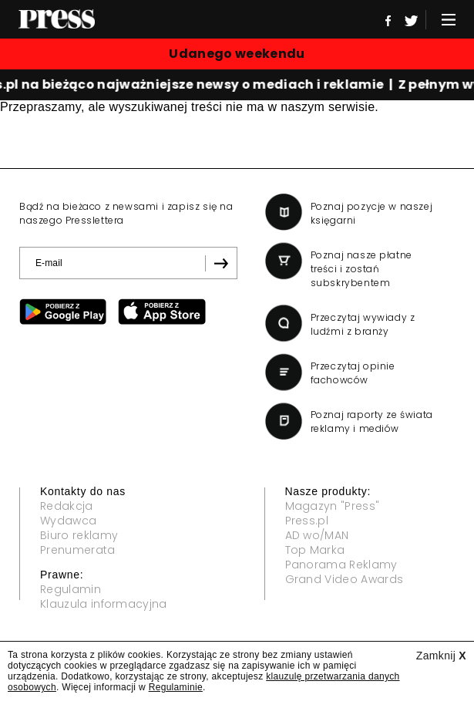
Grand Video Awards (344, 579)
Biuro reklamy (79, 535)
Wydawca (68, 520)
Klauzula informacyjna (103, 604)
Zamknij (441, 655)
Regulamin (70, 589)
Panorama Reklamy (341, 564)
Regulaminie (176, 687)
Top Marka (315, 550)
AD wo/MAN (317, 535)
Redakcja (66, 506)
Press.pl (307, 520)
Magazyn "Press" (332, 506)
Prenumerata (78, 550)
